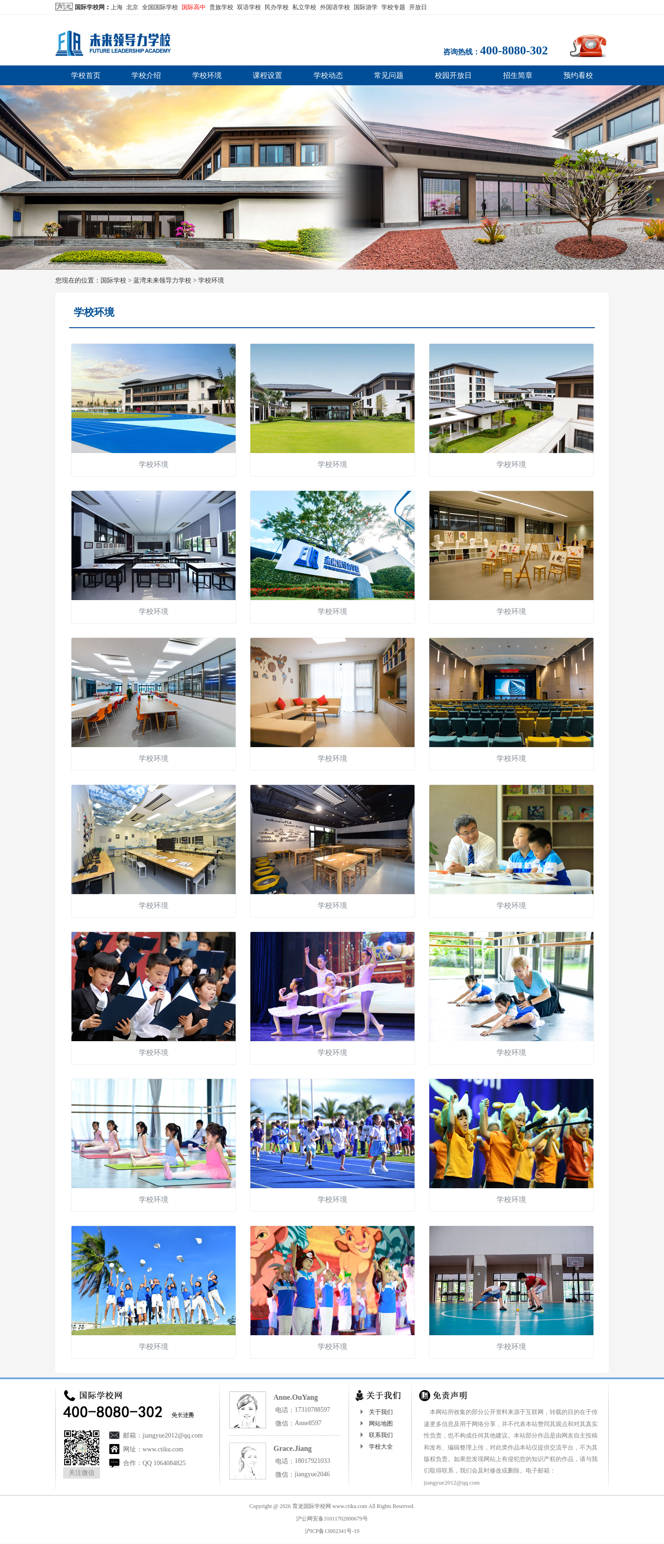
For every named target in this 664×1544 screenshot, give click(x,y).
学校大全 (381, 1446)
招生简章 (518, 75)
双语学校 (249, 7)
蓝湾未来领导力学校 (162, 280)
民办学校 (277, 7)
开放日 (418, 7)
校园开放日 (453, 75)
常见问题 (388, 75)
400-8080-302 (514, 50)
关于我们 (381, 1411)
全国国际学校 (160, 7)
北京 (132, 7)
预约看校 (578, 75)
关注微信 (82, 1472)
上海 (117, 7)
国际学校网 (90, 7)
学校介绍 (146, 75)
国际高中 (194, 7)
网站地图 (381, 1423)
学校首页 (86, 75)
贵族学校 (221, 7)
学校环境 (207, 75)
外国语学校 (335, 7)
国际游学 (366, 7)
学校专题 (393, 7)
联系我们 (381, 1435)
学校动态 (328, 75)
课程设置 (267, 75)
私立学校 (304, 7)
